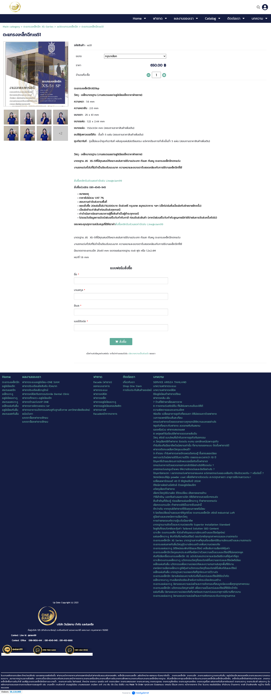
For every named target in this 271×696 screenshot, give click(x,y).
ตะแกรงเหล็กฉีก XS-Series (38, 27)
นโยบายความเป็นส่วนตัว (138, 353)
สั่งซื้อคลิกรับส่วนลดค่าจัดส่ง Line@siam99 (98, 181)
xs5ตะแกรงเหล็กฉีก (67, 27)
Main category (11, 27)
